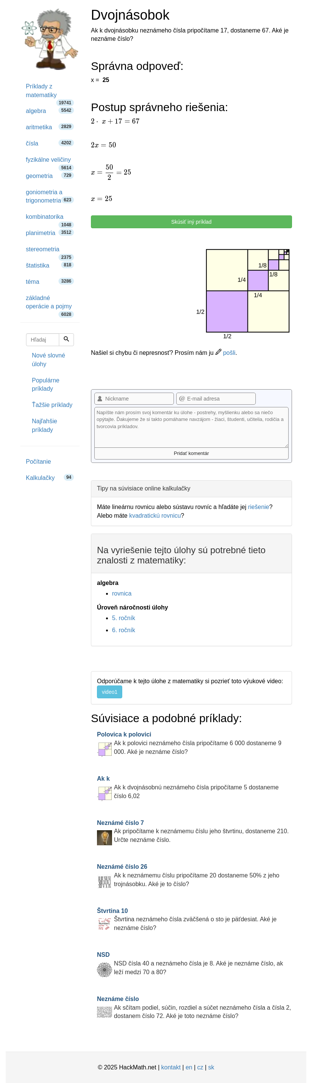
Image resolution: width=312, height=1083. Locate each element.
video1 (109, 692)
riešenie (258, 507)
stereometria (50, 252)
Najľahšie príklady (44, 425)
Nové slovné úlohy (48, 359)
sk (211, 1067)
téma (50, 281)
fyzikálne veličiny (50, 162)
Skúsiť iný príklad (191, 222)
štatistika (50, 265)
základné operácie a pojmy (50, 305)
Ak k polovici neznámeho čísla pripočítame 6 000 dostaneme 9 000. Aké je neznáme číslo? (189, 743)
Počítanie (38, 461)
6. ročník (123, 630)
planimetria (50, 232)
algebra (50, 110)
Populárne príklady (46, 384)
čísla (50, 143)
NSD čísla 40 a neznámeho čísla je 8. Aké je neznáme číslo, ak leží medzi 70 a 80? (190, 963)
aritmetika (50, 126)
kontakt (171, 1067)
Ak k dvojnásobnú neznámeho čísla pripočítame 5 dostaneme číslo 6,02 (188, 787)
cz (200, 1067)
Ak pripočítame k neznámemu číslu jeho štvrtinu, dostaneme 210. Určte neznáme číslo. (193, 831)
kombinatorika (50, 219)
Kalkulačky (50, 477)
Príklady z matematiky (50, 93)
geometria (50, 175)
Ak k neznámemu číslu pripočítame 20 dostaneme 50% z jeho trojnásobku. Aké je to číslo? (188, 875)
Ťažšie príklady (52, 405)
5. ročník (123, 618)
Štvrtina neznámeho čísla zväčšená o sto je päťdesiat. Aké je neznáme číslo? (187, 919)
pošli (225, 353)
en (189, 1067)
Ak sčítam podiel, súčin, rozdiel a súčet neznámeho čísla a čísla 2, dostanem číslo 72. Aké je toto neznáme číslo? (194, 1008)
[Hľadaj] (66, 339)
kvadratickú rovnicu (155, 515)
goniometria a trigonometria (50, 196)
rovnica (122, 593)
